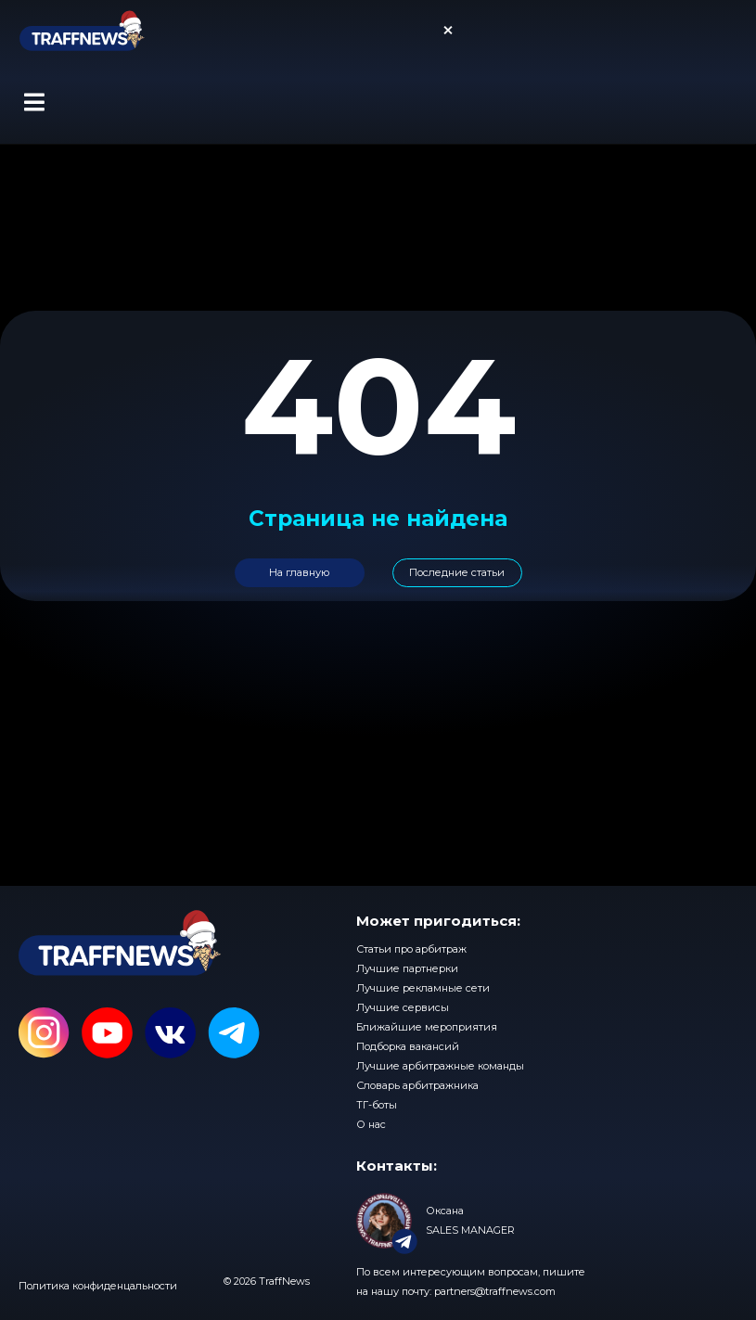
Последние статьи (457, 572)
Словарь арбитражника (417, 1085)
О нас (371, 1124)
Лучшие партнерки (407, 968)
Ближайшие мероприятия (426, 1026)
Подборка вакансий (407, 1046)
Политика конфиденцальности (98, 1285)
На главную (299, 572)
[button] (33, 102)
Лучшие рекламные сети (423, 987)
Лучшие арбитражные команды (440, 1065)
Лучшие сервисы (402, 1007)
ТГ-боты (376, 1104)
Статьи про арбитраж (411, 948)
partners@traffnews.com (495, 1291)
